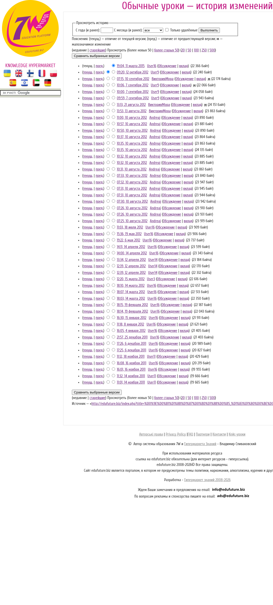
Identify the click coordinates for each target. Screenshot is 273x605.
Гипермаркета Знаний (200, 444)
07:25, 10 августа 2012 (132, 221)
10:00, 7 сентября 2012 (133, 92)
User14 (153, 260)
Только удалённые (184, 30)
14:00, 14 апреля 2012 (132, 253)
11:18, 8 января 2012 (130, 324)
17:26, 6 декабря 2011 (131, 344)
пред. (99, 66)
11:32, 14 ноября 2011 (131, 376)
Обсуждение (167, 66)
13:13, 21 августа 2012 (131, 105)
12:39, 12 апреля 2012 (131, 266)
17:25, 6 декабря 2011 (131, 350)
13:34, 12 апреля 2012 (131, 260)
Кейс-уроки (237, 434)
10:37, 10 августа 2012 (132, 137)
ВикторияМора (162, 79)
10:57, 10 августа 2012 (132, 124)
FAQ (190, 434)
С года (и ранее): (88, 30)
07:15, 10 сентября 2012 (133, 79)
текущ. (88, 72)
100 (196, 50)
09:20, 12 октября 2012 (132, 72)
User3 (151, 279)
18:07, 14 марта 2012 (131, 292)
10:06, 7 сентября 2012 (132, 85)
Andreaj (154, 118)
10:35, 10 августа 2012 (132, 143)
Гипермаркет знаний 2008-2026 (207, 480)
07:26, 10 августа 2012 (132, 208)
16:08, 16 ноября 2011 (131, 363)
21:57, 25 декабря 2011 (132, 337)
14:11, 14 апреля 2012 (131, 247)
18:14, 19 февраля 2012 (132, 311)
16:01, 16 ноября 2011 (131, 369)
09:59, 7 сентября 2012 (133, 98)
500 (212, 50)
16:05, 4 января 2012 (131, 331)
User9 (155, 72)
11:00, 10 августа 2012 (132, 118)
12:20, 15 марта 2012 (130, 279)
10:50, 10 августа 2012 (132, 130)
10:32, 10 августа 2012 (132, 156)
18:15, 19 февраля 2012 (132, 305)
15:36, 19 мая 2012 (129, 234)
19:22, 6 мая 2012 (128, 240)
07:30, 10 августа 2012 (132, 201)
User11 (151, 356)
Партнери (203, 434)
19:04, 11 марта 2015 (131, 66)
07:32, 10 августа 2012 (132, 182)
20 (183, 50)
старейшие (97, 50)
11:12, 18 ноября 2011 (130, 356)
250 (204, 50)
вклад (183, 66)
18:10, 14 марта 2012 (130, 285)
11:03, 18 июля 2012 (130, 227)
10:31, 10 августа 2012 (131, 169)
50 (189, 50)
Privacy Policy (176, 434)
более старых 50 (166, 50)
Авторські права (151, 434)
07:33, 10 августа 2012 (132, 176)
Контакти (219, 434)
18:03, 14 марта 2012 (131, 298)
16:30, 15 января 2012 (131, 318)
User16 (151, 66)
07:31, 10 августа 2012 (132, 188)
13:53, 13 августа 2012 (131, 111)
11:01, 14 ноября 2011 (131, 382)
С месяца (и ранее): (128, 30)
